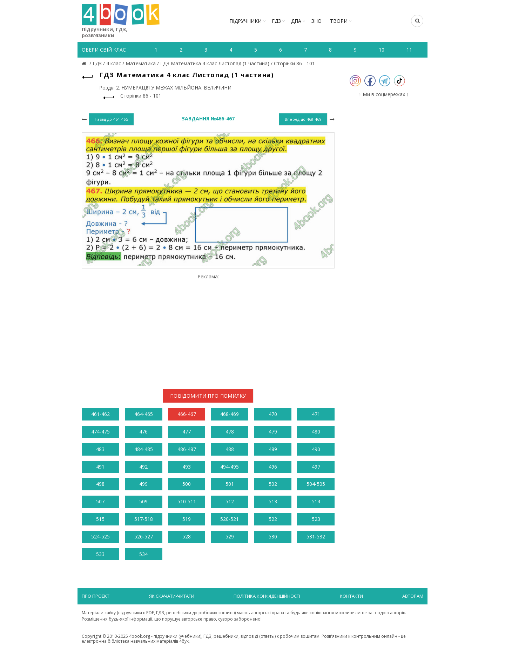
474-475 (100, 431)
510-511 (186, 501)
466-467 (186, 414)
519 (186, 519)
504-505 (316, 484)
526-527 (143, 536)
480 (316, 431)
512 (229, 501)
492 (143, 466)
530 (273, 536)
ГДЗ (276, 21)
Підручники (245, 21)
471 (316, 414)
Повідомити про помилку (208, 395)
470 (273, 414)
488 (229, 449)
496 (273, 466)
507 (100, 501)
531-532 (316, 536)
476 (143, 431)
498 (100, 484)
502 (273, 484)
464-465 (143, 414)
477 (186, 431)
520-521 (229, 519)
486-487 (186, 449)
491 (100, 466)
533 (100, 554)
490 (316, 449)
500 (186, 484)
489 (273, 449)
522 (273, 519)
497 (316, 466)
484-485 (143, 449)
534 (143, 554)
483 (100, 449)
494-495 (229, 466)
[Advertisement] (208, 328)
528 (186, 536)
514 (316, 501)
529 (229, 536)
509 (143, 501)
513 (273, 501)
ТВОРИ (339, 21)
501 (229, 484)
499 (143, 484)
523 (316, 519)
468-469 (229, 414)
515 (100, 519)
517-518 (143, 519)
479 (273, 431)
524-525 (100, 536)
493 (186, 466)
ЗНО (316, 21)
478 (229, 431)
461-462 (100, 414)
